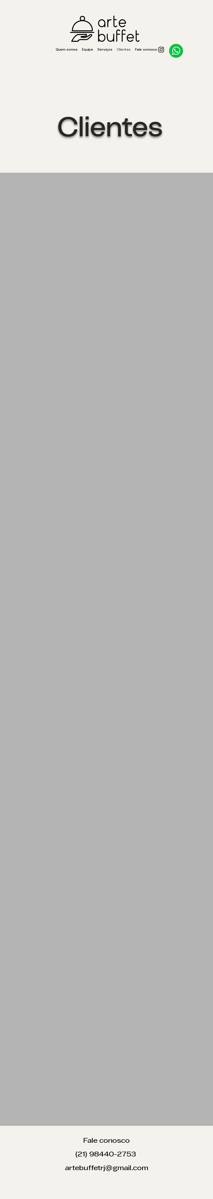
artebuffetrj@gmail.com (106, 1168)
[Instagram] (161, 49)
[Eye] (176, 51)
